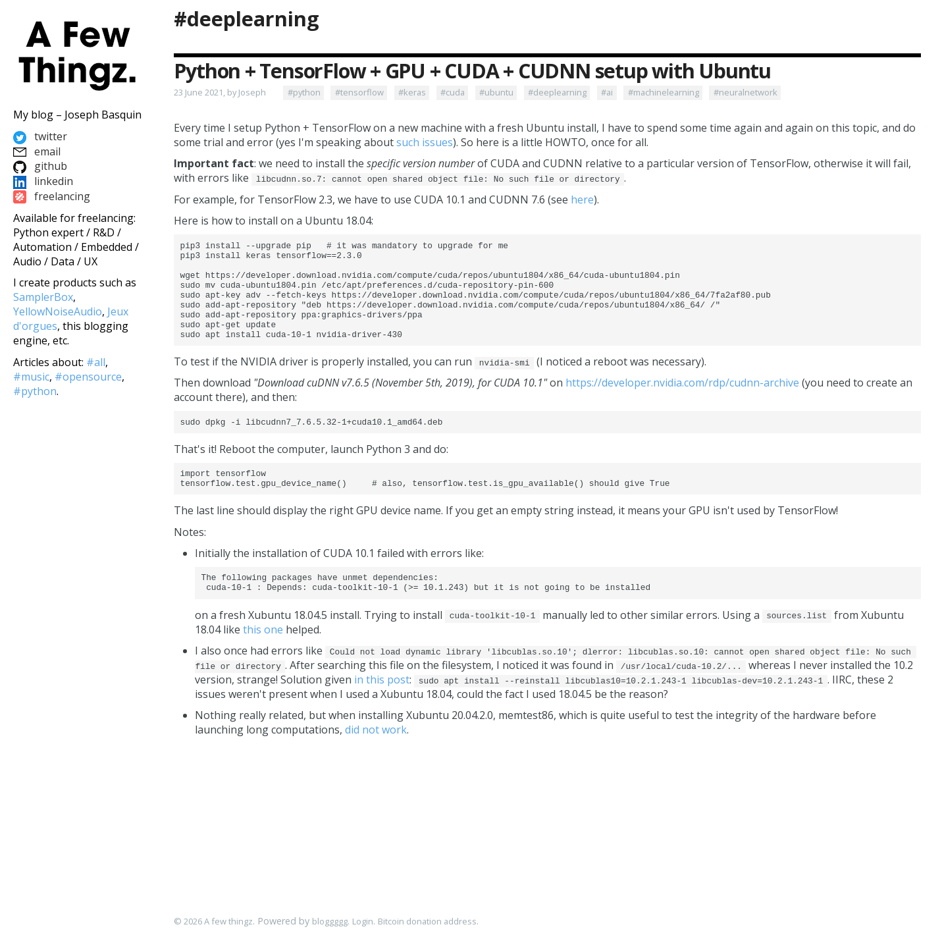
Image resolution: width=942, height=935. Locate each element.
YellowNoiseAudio (57, 311)
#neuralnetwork (745, 92)
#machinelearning (663, 92)
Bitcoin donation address (427, 922)
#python (304, 92)
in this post (381, 709)
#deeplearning (246, 18)
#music (31, 376)
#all (95, 362)
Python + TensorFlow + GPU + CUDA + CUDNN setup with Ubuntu (472, 70)
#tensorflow (359, 92)
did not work (376, 759)
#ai (607, 92)
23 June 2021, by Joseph (220, 92)
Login (362, 922)
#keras (412, 92)
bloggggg (330, 922)
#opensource (88, 376)
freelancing (51, 196)
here (582, 199)
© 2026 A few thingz (213, 922)
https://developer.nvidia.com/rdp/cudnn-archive (682, 402)
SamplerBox (43, 297)
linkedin (43, 181)
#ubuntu (496, 92)
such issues (424, 142)
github (40, 166)
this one (263, 659)
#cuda (452, 92)
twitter (40, 136)
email (37, 151)
